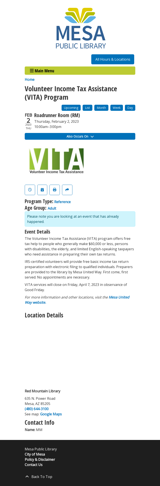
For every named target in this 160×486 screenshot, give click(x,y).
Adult (52, 208)
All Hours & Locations (112, 59)
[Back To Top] (80, 476)
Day (130, 108)
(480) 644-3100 (37, 408)
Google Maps (51, 414)
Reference (62, 201)
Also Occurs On (80, 136)
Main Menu (42, 70)
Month (101, 108)
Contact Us (33, 464)
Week (117, 108)
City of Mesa (35, 454)
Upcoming (71, 108)
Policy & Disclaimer (40, 459)
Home (29, 79)
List (87, 108)
